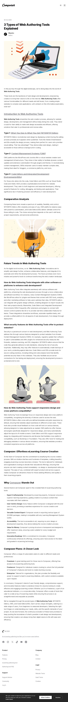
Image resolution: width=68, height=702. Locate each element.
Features (5, 655)
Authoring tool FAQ (8, 666)
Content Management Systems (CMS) (28, 153)
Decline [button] (58, 697)
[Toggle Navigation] (64, 5)
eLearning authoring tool (9, 663)
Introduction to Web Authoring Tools (23, 114)
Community (5, 681)
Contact (38, 659)
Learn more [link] (9, 699)
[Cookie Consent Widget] (34, 697)
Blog (37, 655)
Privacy (38, 669)
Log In (4, 685)
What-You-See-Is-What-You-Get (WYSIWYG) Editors (34, 133)
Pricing (4, 659)
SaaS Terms (39, 677)
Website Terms (40, 673)
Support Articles (7, 677)
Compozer (15, 482)
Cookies (38, 681)
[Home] (8, 5)
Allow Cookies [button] (45, 697)
